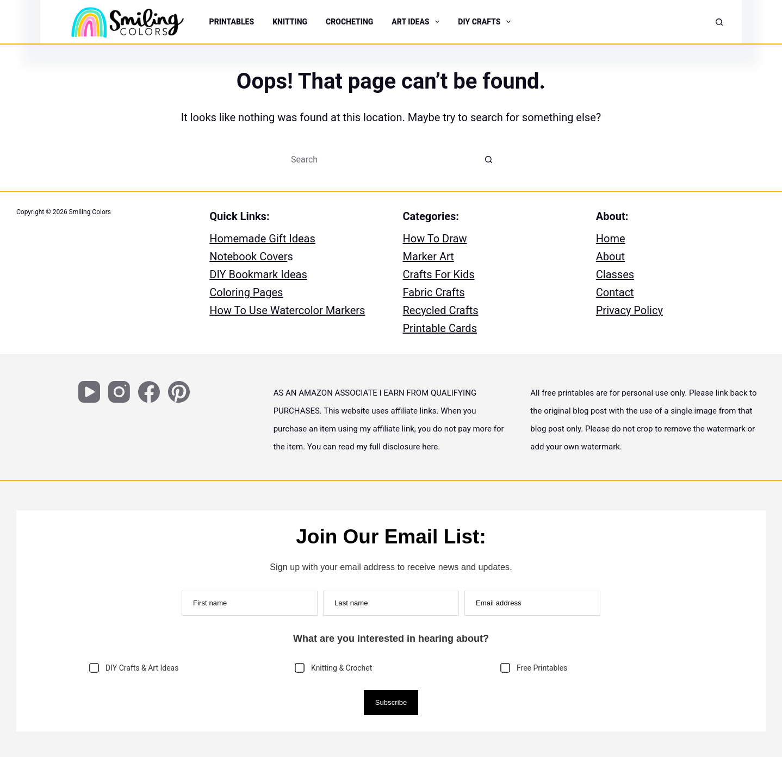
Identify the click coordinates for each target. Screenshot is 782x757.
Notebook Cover (248, 256)
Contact (615, 292)
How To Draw (435, 238)
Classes (615, 274)
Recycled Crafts (441, 310)
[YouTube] (89, 392)
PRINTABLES (232, 21)
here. (431, 447)
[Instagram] (119, 392)
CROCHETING (349, 21)
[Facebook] (149, 392)
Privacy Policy (629, 310)
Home (610, 238)
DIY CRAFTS (485, 21)
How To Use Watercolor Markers (287, 310)
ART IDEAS (417, 21)
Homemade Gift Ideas (262, 238)
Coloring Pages (246, 292)
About (610, 256)
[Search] (719, 22)
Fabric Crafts (434, 292)
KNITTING (289, 21)
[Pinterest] (179, 392)
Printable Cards (440, 328)
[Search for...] (380, 159)
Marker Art (428, 256)
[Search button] (489, 159)
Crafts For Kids (439, 274)
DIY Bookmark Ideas (258, 274)
